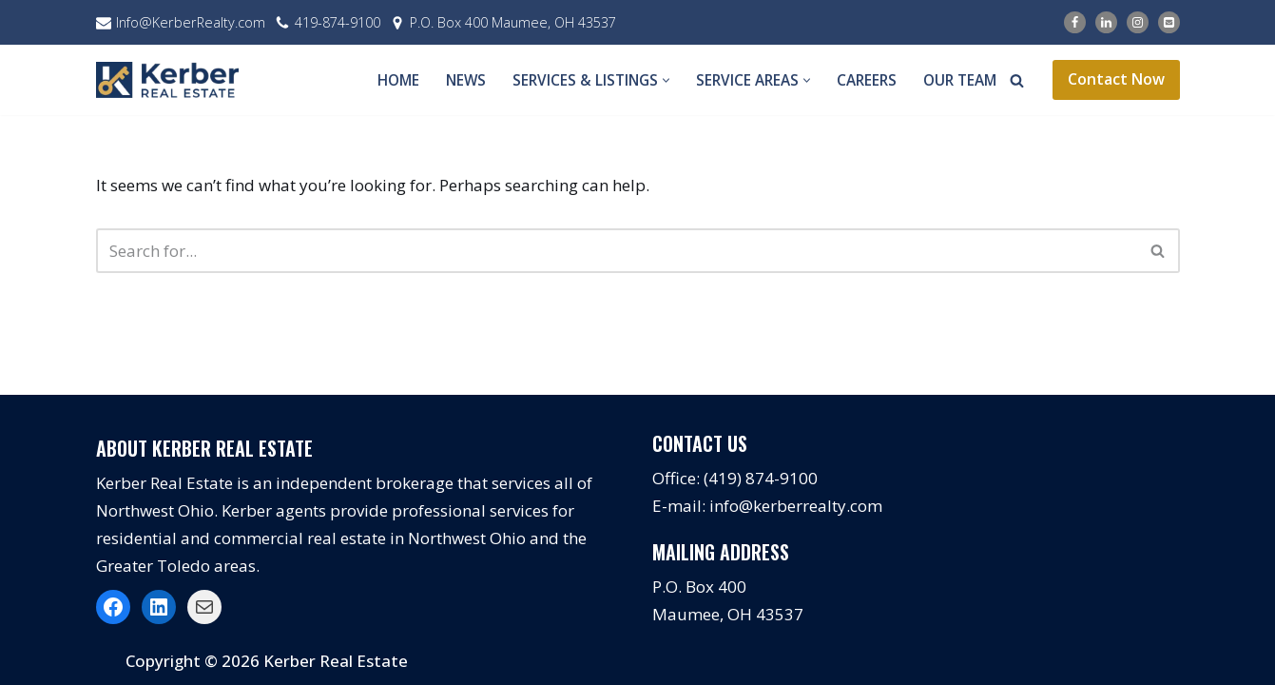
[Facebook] (1075, 22)
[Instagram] (1138, 22)
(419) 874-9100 (761, 478)
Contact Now (1116, 78)
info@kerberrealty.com (795, 506)
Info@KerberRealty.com (190, 22)
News (466, 79)
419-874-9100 (337, 22)
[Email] (1169, 22)
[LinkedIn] (1106, 22)
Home (398, 79)
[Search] (1017, 80)
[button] (666, 80)
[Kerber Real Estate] (172, 80)
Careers (867, 79)
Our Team (959, 79)
